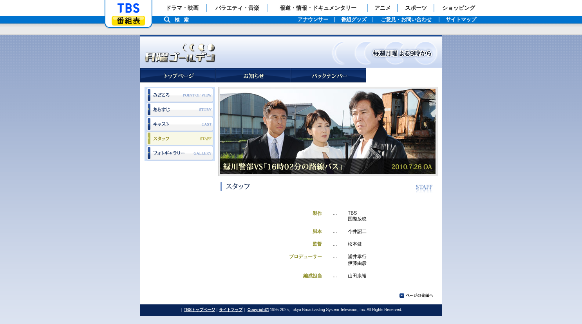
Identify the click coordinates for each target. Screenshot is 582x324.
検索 (184, 20)
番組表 (128, 20)
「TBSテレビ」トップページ (128, 8)
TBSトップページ (199, 310)
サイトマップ (230, 310)
